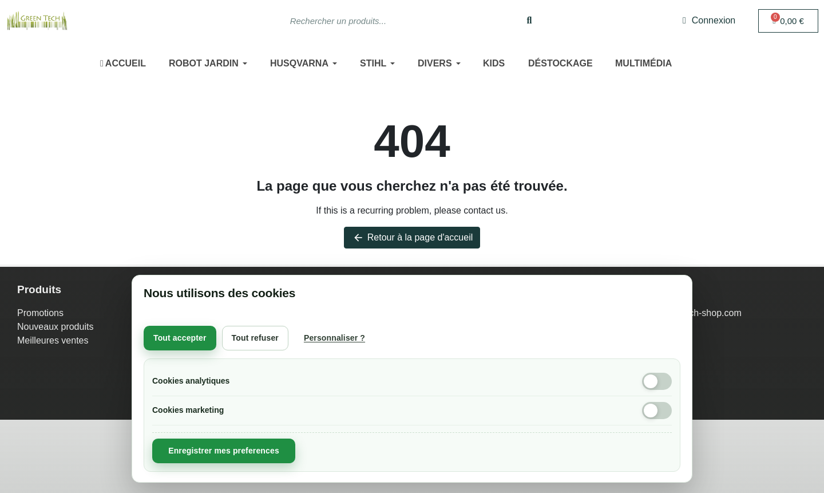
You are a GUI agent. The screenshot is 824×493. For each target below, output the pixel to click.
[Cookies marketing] (657, 410)
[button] (788, 21)
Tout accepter (180, 337)
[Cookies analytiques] (657, 381)
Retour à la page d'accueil (412, 237)
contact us (484, 210)
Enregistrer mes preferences (223, 450)
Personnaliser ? (334, 337)
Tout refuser (255, 337)
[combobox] (391, 20)
